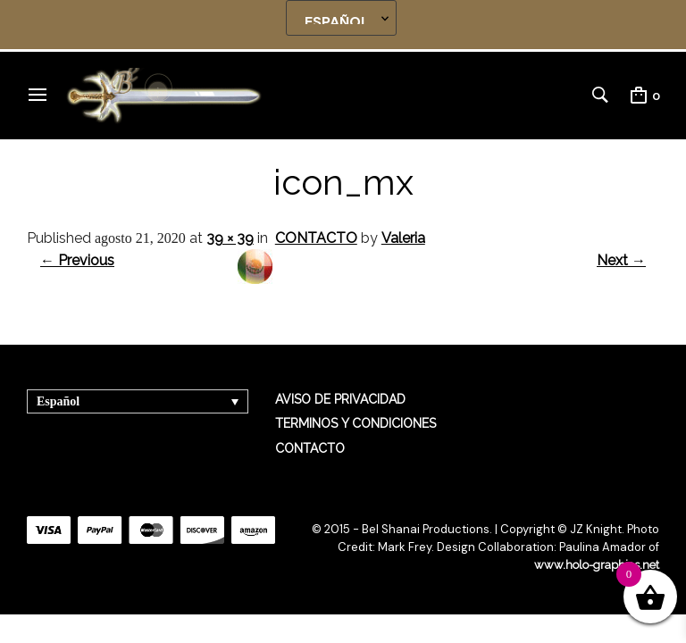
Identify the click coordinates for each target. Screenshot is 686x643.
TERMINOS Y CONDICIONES (355, 423)
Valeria (403, 238)
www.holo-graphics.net (596, 565)
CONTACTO (316, 238)
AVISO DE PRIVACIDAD (340, 399)
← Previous (77, 260)
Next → (621, 260)
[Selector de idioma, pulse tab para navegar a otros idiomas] (137, 401)
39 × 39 (230, 238)
